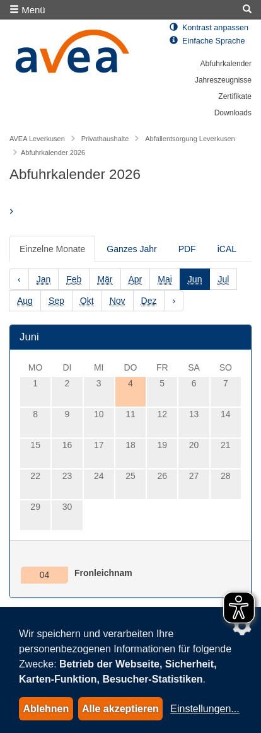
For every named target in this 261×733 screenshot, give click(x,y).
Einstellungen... (204, 708)
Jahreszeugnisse (223, 80)
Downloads (233, 112)
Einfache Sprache (207, 41)
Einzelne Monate (52, 249)
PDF (187, 249)
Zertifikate (235, 96)
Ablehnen (46, 708)
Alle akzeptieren (120, 708)
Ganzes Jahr (131, 249)
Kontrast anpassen (209, 27)
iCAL (227, 249)
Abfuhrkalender (226, 63)
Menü (27, 9)
